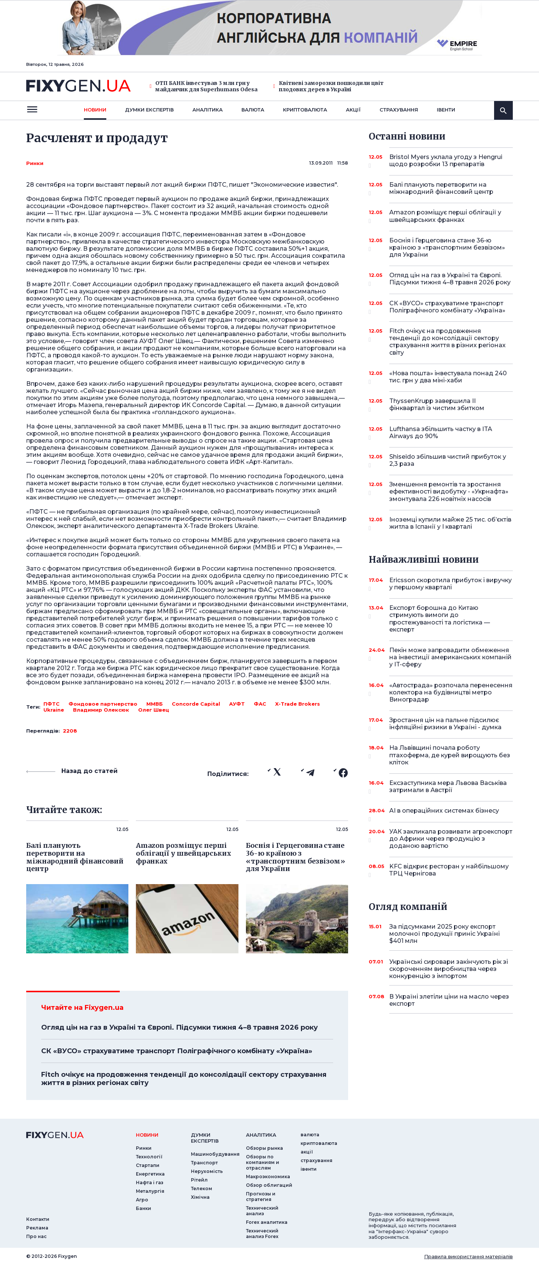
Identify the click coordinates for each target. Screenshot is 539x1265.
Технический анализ (262, 1210)
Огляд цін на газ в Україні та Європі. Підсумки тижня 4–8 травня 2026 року (179, 1027)
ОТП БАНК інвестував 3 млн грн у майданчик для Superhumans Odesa (204, 86)
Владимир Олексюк (101, 710)
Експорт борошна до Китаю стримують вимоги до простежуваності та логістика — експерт (440, 618)
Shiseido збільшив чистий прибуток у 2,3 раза (447, 460)
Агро (142, 1200)
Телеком (201, 1188)
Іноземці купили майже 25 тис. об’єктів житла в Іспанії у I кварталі (450, 523)
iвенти (446, 110)
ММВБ (154, 704)
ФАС (260, 704)
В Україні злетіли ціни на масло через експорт (449, 1000)
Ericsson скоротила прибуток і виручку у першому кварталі (450, 584)
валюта (252, 110)
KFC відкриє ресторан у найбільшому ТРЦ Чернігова (449, 870)
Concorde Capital (196, 704)
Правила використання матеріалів (468, 1256)
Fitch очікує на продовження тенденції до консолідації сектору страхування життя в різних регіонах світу (183, 1078)
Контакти (37, 1219)
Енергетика (150, 1174)
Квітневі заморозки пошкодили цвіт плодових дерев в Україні (328, 86)
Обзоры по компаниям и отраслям (262, 1162)
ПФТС (51, 704)
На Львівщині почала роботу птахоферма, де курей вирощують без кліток (449, 755)
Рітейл (199, 1180)
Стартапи (147, 1165)
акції (353, 110)
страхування (399, 110)
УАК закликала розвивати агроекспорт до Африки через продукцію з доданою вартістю (450, 838)
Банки (143, 1208)
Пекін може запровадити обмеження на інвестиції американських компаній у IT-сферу (450, 657)
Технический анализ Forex (262, 1233)
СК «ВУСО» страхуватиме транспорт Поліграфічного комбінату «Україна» (176, 1051)
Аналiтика (207, 110)
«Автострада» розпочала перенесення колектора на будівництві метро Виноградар (450, 692)
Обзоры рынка (264, 1148)
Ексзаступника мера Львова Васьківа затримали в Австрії (448, 787)
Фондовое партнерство (102, 704)
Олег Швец (153, 710)
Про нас (36, 1236)
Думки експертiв (149, 110)
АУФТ (237, 704)
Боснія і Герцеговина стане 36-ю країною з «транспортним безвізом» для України (447, 247)
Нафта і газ (149, 1182)
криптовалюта (305, 110)
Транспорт (204, 1162)
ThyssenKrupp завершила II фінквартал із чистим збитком (440, 405)
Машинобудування (215, 1154)
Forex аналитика (266, 1222)
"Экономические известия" (294, 184)
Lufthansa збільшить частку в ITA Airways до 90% (440, 433)
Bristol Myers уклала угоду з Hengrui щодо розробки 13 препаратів (445, 161)
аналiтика (261, 1135)
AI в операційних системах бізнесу (444, 813)
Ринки (34, 163)
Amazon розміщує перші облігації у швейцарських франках (445, 216)
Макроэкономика (268, 1176)
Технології (149, 1156)
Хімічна (200, 1197)
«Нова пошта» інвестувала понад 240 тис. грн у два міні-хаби (448, 377)
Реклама (37, 1228)
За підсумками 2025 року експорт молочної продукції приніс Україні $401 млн (444, 933)
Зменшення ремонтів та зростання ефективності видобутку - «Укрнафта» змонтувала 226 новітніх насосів (448, 491)
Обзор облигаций (269, 1185)
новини (95, 110)
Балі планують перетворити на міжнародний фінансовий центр (441, 188)
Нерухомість (207, 1171)
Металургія (150, 1191)
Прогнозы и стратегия (260, 1196)
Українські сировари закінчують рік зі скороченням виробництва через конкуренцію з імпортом (448, 969)
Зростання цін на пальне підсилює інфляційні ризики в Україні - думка (445, 724)
